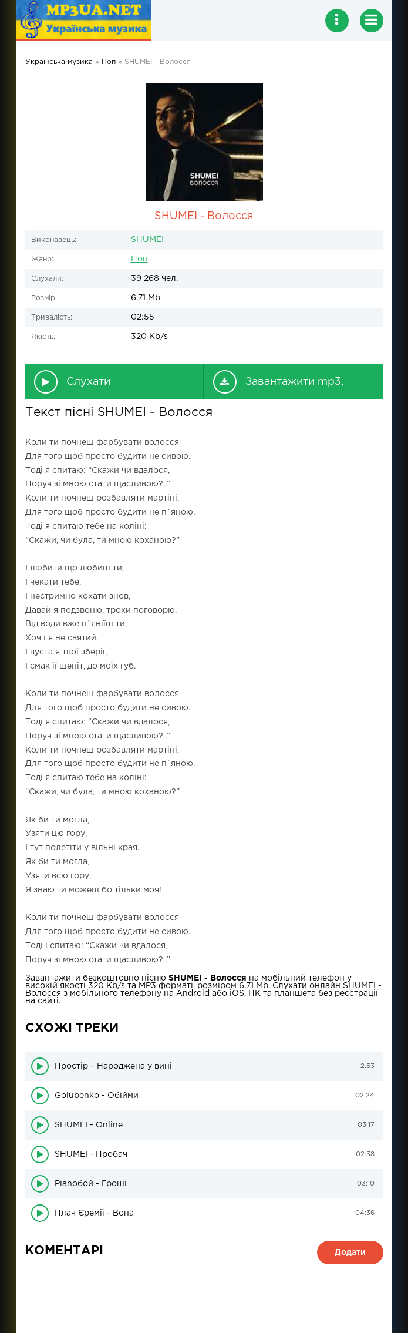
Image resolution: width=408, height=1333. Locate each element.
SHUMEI (147, 239)
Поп (139, 259)
